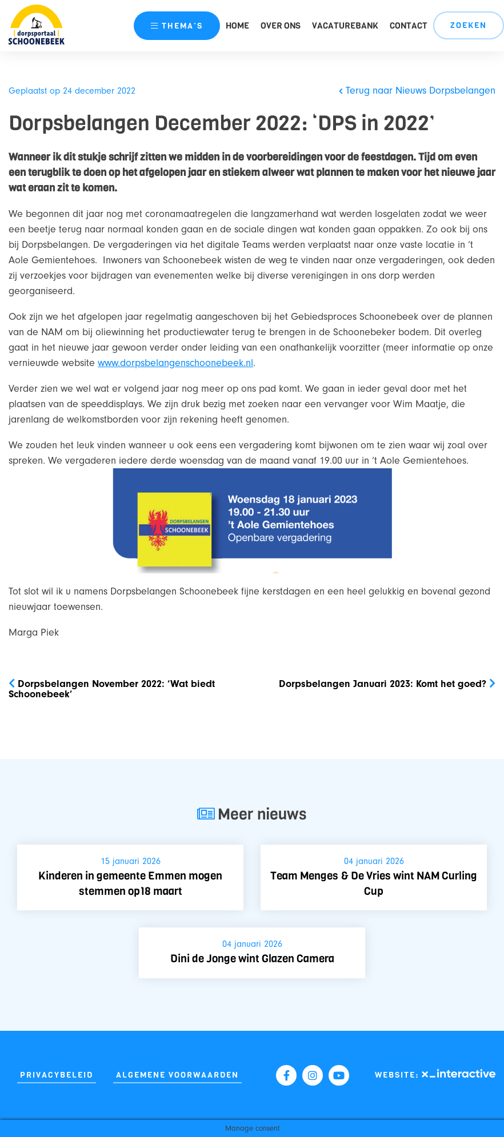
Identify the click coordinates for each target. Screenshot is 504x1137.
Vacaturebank (345, 25)
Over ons (281, 25)
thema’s (177, 26)
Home (237, 25)
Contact (408, 25)
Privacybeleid (56, 1075)
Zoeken (468, 25)
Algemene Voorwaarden (177, 1075)
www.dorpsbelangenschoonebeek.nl (175, 363)
